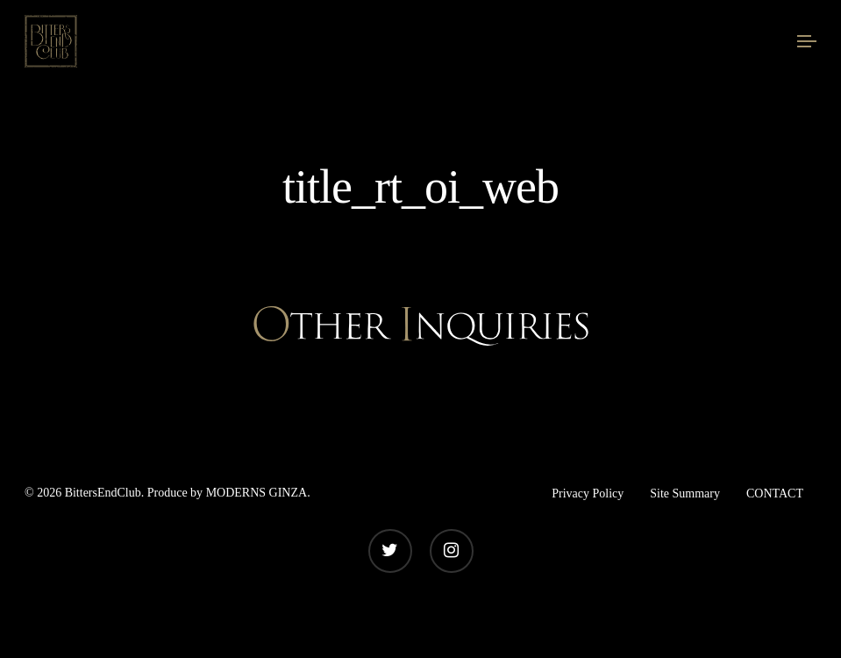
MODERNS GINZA (257, 492)
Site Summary (685, 493)
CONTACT (774, 493)
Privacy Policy (588, 493)
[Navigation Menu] (806, 41)
